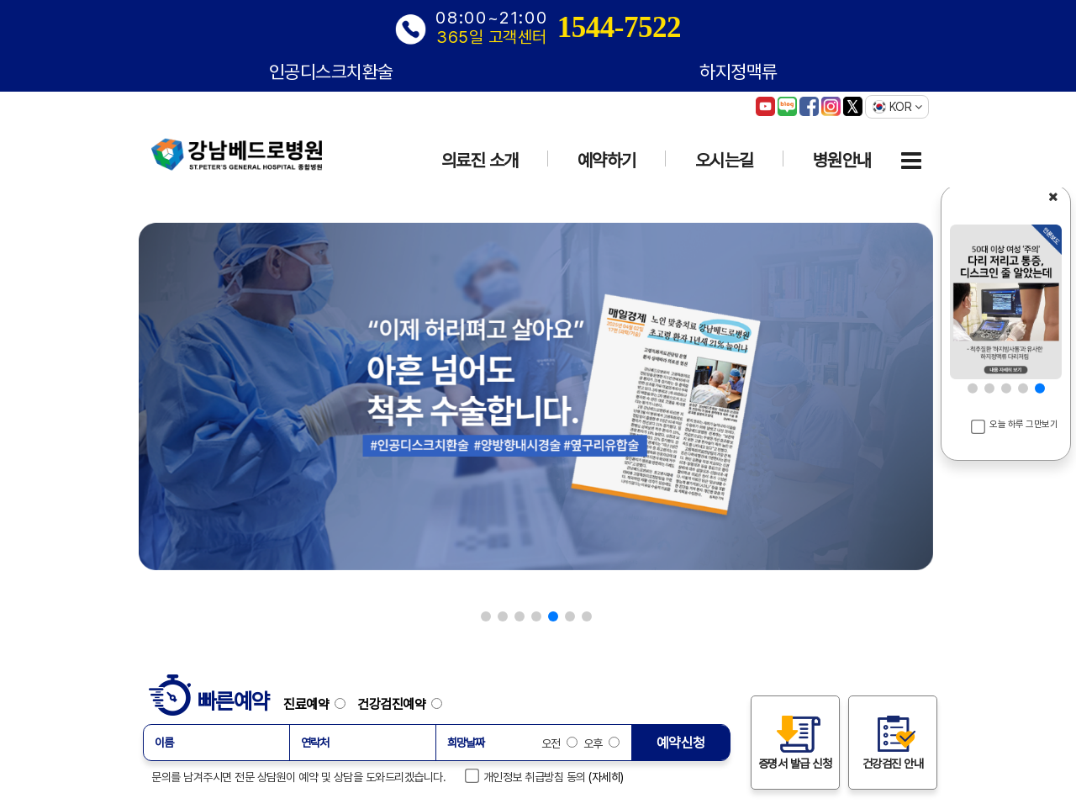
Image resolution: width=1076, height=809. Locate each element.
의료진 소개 (480, 160)
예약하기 (607, 160)
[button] (486, 616)
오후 (600, 743)
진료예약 (319, 703)
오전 (559, 743)
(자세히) (606, 777)
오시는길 (724, 160)
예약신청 (681, 742)
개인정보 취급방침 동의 (526, 776)
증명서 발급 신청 (795, 741)
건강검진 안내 (893, 741)
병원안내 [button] (842, 160)
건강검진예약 (399, 703)
